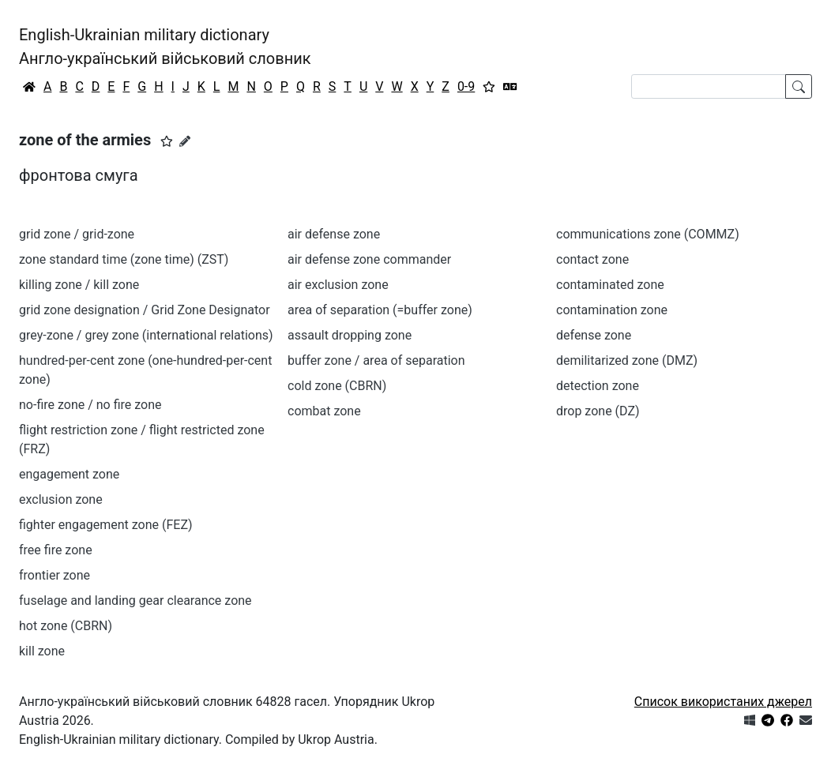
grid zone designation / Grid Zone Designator (144, 309)
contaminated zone (610, 284)
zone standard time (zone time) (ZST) (123, 259)
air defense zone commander (369, 259)
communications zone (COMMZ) (647, 234)
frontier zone (54, 575)
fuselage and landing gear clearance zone (135, 600)
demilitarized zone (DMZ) (627, 360)
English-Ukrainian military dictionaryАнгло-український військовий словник (165, 46)
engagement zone (69, 474)
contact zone (592, 259)
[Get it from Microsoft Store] (749, 720)
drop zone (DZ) (598, 411)
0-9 (466, 86)
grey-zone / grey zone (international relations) (146, 335)
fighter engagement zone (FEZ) (106, 524)
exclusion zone (61, 499)
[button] (166, 141)
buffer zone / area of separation (376, 360)
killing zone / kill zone (79, 284)
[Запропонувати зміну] (184, 141)
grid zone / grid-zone (76, 234)
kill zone (42, 651)
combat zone (324, 411)
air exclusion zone (338, 284)
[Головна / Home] (29, 87)
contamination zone (611, 309)
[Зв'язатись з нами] (805, 720)
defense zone (593, 335)
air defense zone (334, 234)
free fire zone (55, 549)
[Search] (708, 86)
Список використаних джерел (723, 701)
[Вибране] (489, 87)
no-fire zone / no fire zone (90, 404)
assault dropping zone (350, 335)
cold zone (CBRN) (337, 385)
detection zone (597, 385)
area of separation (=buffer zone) (380, 309)
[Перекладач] (510, 87)
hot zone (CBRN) (65, 625)
